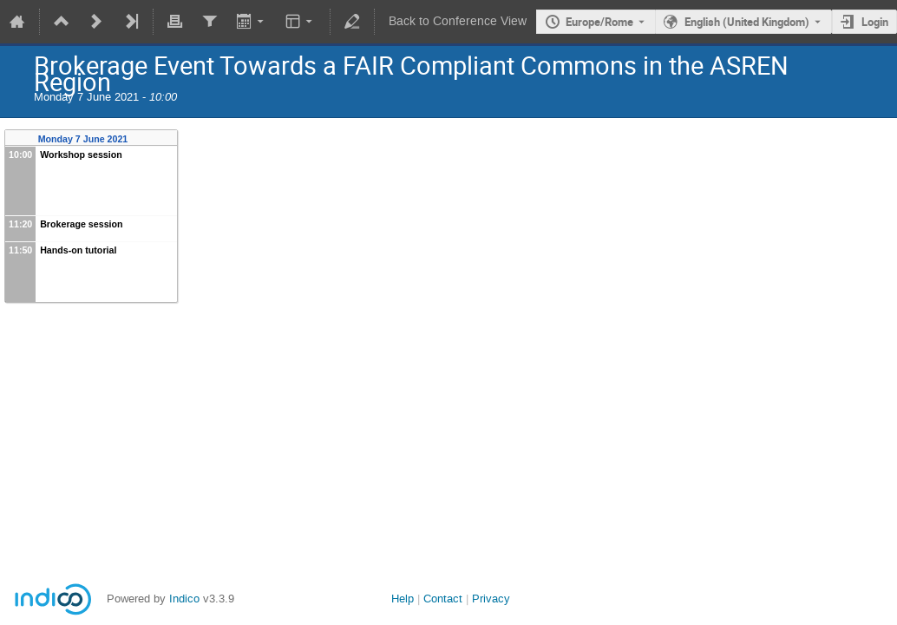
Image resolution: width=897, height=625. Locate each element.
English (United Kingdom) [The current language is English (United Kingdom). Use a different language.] (746, 22)
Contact (442, 598)
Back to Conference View (458, 21)
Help (402, 598)
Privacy (491, 598)
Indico (184, 598)
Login (874, 22)
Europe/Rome (599, 22)
